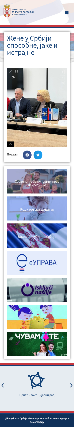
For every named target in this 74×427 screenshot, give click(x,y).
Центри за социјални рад (36, 395)
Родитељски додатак (37, 209)
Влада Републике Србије (37, 236)
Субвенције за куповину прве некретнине (37, 183)
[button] (67, 12)
